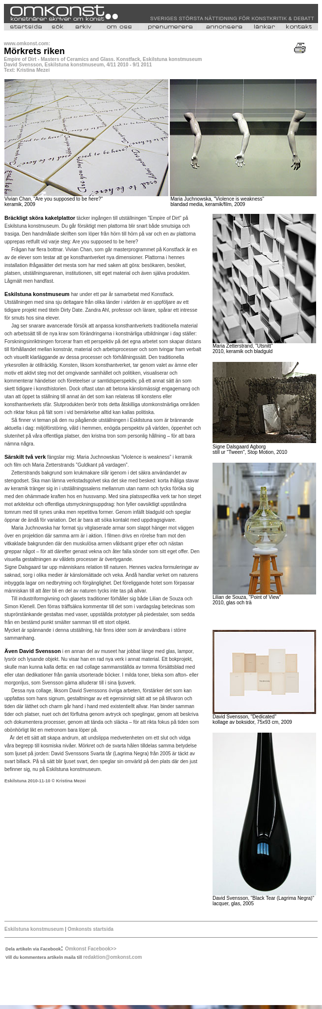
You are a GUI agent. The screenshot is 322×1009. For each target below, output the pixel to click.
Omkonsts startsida (89, 929)
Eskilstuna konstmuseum (34, 929)
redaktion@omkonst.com (112, 957)
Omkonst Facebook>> (90, 948)
